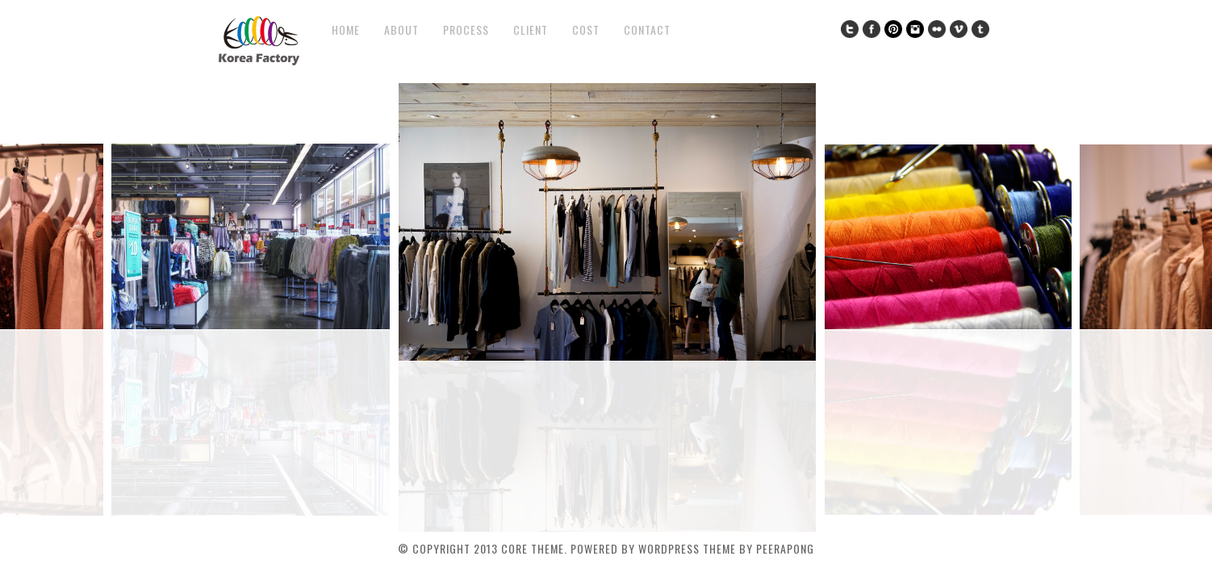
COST (586, 29)
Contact (647, 29)
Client (530, 29)
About (401, 29)
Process (466, 29)
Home (346, 29)
